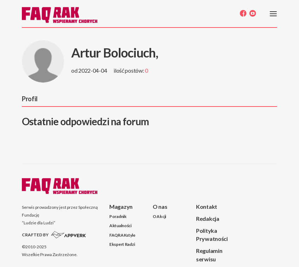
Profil (29, 99)
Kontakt (206, 206)
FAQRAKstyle (122, 235)
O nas (160, 206)
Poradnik (118, 216)
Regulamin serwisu (209, 254)
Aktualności (120, 225)
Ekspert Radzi (122, 244)
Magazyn (121, 206)
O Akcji (159, 216)
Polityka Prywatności (212, 234)
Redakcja (207, 218)
